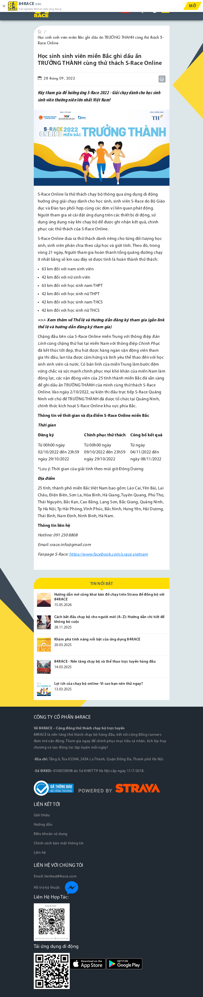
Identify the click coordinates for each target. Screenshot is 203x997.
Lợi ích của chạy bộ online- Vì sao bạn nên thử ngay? (98, 684)
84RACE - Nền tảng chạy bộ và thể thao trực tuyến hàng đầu (105, 662)
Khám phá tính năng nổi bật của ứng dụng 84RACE (97, 640)
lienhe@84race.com (60, 877)
